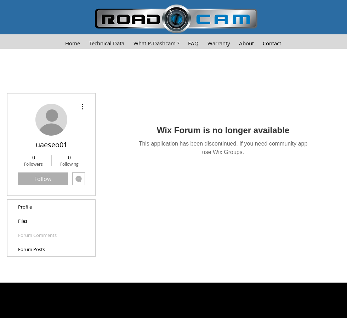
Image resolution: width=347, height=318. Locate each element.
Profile (25, 207)
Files (22, 221)
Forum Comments (37, 235)
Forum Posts (31, 249)
